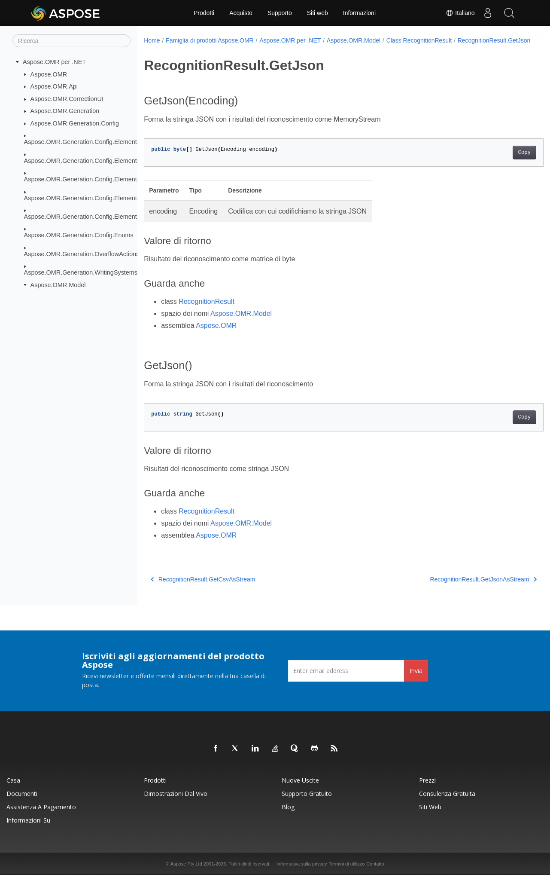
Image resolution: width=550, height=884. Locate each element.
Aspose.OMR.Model (58, 284)
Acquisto (240, 12)
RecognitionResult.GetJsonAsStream (455, 588)
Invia (416, 680)
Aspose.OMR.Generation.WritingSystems (80, 272)
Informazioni (359, 12)
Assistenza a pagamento (41, 816)
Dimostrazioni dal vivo (175, 802)
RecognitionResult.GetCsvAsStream (203, 588)
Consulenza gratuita (447, 802)
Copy (496, 162)
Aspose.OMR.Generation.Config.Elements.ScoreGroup (99, 197)
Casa (13, 789)
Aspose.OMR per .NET (54, 61)
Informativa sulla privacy (302, 872)
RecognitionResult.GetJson (186, 49)
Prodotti (204, 12)
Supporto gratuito (307, 802)
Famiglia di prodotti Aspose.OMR (210, 40)
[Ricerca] (71, 40)
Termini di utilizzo (347, 872)
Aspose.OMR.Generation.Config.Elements (82, 141)
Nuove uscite (300, 789)
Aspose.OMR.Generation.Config (74, 123)
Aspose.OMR (48, 73)
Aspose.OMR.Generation (65, 110)
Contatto (375, 872)
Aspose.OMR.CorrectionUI (66, 98)
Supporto (279, 12)
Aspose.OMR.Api (54, 86)
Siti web (317, 12)
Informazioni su (28, 829)
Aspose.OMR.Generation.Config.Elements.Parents (93, 179)
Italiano (460, 13)
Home (152, 40)
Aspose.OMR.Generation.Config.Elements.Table (90, 216)
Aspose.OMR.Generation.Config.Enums (79, 235)
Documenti (21, 802)
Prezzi (427, 789)
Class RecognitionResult (419, 40)
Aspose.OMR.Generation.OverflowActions (82, 254)
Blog (288, 816)
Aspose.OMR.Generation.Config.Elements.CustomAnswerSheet (112, 160)
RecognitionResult (206, 310)
